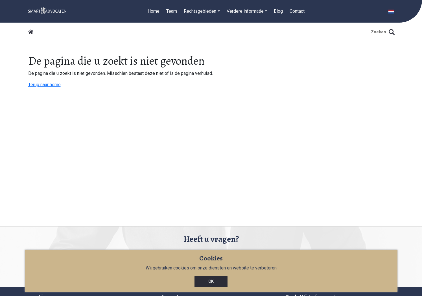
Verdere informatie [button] (245, 11)
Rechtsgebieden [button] (200, 11)
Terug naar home (44, 84)
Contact (297, 11)
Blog (278, 11)
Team (171, 11)
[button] (391, 11)
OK (211, 281)
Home (153, 11)
